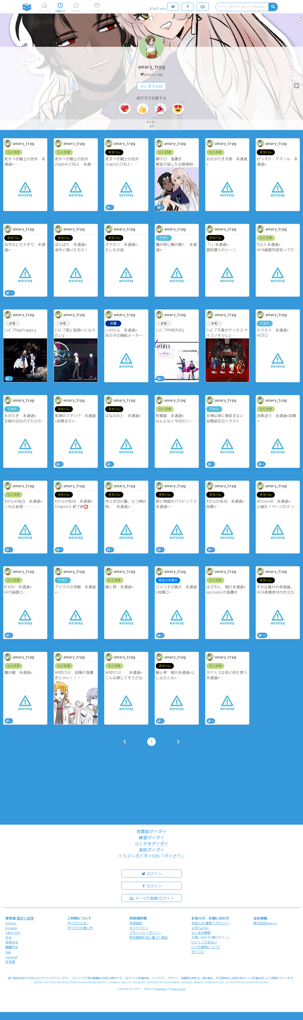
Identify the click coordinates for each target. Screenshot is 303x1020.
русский (11, 957)
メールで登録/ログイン (151, 898)
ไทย (8, 952)
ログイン (151, 873)
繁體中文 (11, 947)
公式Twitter (200, 928)
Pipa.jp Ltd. (178, 988)
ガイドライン (139, 928)
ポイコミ (197, 952)
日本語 (10, 961)
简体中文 (11, 942)
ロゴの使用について (205, 947)
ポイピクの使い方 (80, 928)
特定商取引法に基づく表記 (148, 937)
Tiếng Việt (12, 932)
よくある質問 (201, 932)
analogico (161, 988)
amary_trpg (151, 67)
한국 (8, 937)
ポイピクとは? (78, 923)
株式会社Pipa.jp (265, 923)
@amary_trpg (153, 74)
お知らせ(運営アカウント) (210, 923)
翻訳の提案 (25, 918)
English (10, 923)
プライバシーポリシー (145, 932)
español (11, 928)
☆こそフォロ (151, 86)
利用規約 (135, 923)
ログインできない (204, 942)
